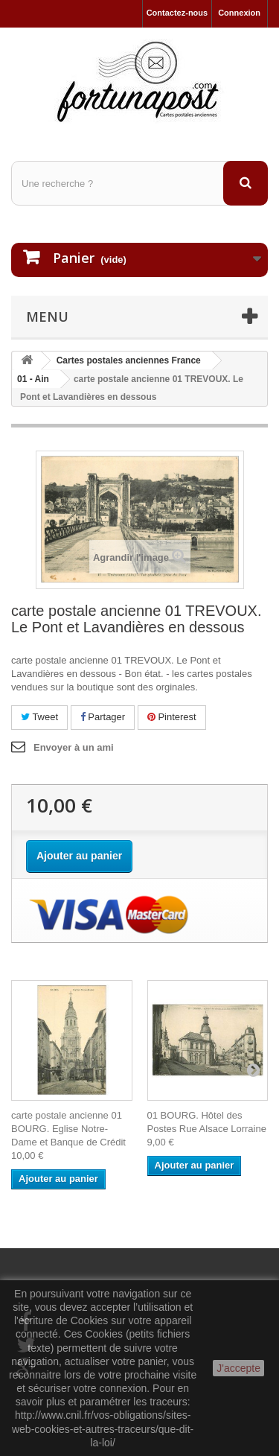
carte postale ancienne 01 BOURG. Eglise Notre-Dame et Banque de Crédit (68, 1129)
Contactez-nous (177, 12)
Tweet (39, 716)
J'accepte (238, 1368)
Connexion (239, 12)
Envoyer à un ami (73, 747)
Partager (102, 716)
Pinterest (171, 716)
